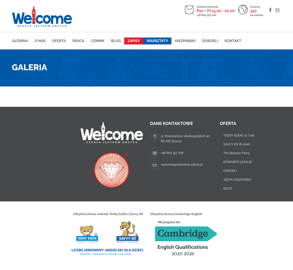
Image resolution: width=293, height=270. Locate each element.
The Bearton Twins (236, 153)
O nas (40, 41)
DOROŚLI (210, 41)
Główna (20, 41)
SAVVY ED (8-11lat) (236, 144)
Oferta (59, 41)
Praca (78, 41)
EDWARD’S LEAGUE (237, 162)
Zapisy (134, 41)
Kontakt (233, 41)
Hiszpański (185, 41)
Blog (116, 41)
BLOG (227, 188)
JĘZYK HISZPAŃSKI (237, 179)
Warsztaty (157, 41)
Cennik (97, 41)
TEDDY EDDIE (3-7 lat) (238, 135)
